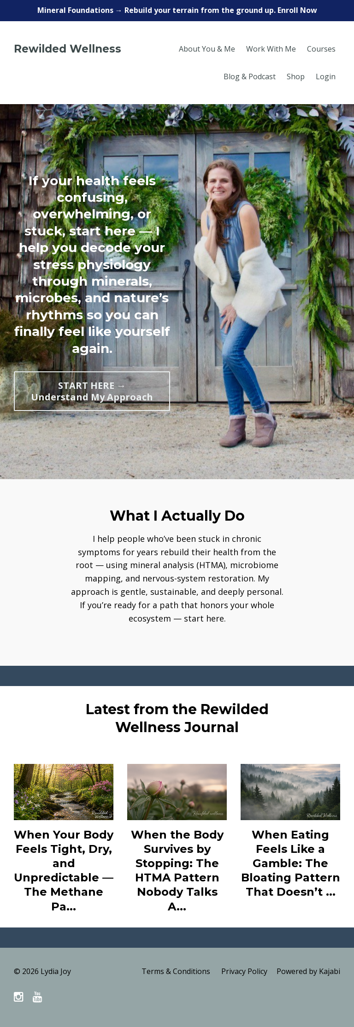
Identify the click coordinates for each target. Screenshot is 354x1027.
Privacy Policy (244, 971)
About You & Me (207, 49)
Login (326, 76)
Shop (296, 76)
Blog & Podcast (250, 76)
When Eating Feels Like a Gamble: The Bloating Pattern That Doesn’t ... (290, 863)
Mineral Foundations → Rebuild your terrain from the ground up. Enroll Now (177, 10)
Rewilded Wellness (67, 48)
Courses (321, 49)
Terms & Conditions (176, 971)
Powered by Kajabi (308, 971)
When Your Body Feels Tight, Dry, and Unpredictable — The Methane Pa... (63, 870)
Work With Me (271, 49)
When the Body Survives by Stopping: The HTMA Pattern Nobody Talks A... (177, 870)
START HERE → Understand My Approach (92, 391)
